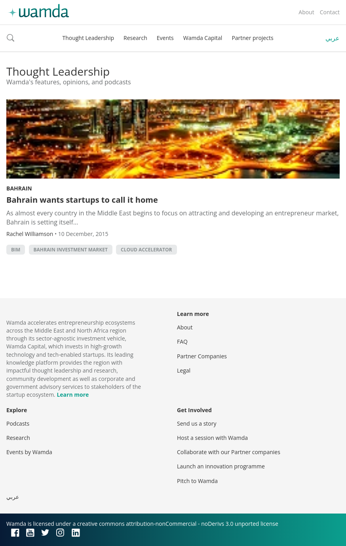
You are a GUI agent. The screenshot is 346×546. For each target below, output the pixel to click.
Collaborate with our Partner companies (228, 452)
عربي (332, 38)
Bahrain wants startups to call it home (82, 199)
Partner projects (252, 38)
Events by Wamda (29, 452)
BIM (15, 249)
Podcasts (17, 423)
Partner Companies (202, 356)
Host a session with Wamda (212, 437)
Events (165, 38)
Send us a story (196, 423)
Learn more (73, 394)
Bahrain (19, 188)
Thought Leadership (88, 38)
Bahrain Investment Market (71, 249)
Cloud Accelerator (146, 249)
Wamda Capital (202, 38)
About (306, 12)
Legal (183, 370)
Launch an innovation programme (221, 466)
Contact (330, 12)
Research (135, 38)
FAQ (182, 341)
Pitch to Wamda (197, 481)
